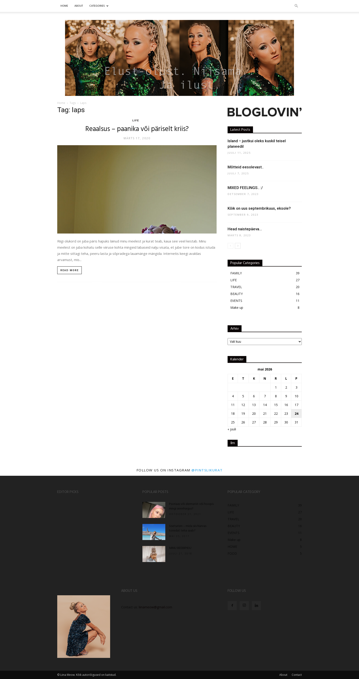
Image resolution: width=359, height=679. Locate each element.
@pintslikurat (207, 470)
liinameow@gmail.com (155, 607)
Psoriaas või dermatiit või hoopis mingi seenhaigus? (191, 506)
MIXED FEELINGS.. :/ (245, 187)
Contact (297, 675)
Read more (69, 270)
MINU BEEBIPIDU (180, 548)
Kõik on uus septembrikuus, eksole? (259, 208)
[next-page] (238, 246)
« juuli (232, 429)
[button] (296, 6)
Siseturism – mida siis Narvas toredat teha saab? (187, 528)
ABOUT (78, 6)
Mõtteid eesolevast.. (246, 167)
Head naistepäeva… (245, 229)
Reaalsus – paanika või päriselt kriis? (137, 129)
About (283, 675)
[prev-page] (230, 246)
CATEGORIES (99, 6)
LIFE (135, 120)
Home (64, 6)
